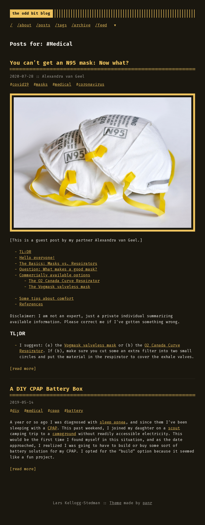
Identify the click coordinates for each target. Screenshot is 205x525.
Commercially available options (54, 275)
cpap (55, 410)
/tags (61, 25)
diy (15, 410)
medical (63, 84)
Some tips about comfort (46, 298)
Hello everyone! (37, 257)
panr (147, 502)
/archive (81, 25)
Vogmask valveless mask (90, 345)
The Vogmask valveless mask (59, 286)
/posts (43, 25)
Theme (115, 502)
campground (64, 433)
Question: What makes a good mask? (58, 269)
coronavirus (91, 84)
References (31, 304)
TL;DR (25, 251)
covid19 (20, 84)
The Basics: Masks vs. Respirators (58, 263)
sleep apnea (113, 422)
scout (174, 428)
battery (75, 410)
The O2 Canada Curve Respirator (64, 280)
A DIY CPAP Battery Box (46, 388)
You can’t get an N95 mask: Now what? (69, 62)
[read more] (23, 368)
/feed (101, 25)
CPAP (52, 428)
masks (42, 84)
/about (24, 25)
